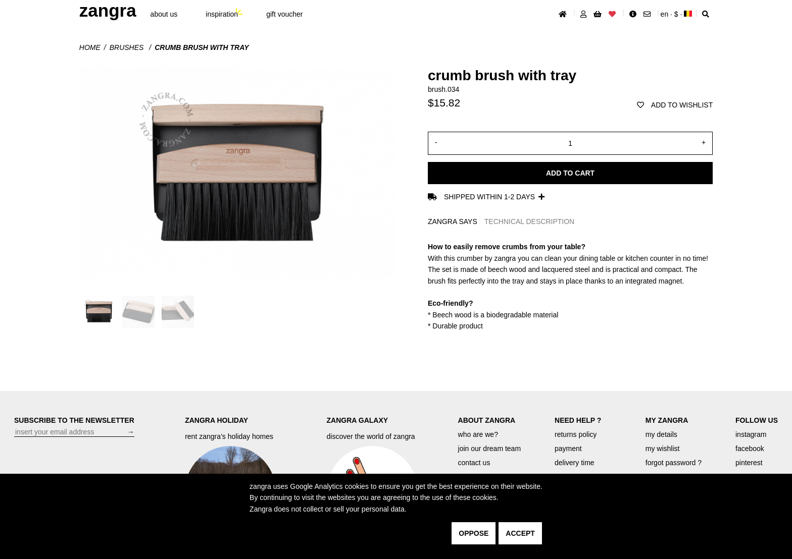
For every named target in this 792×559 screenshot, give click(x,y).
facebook (749, 448)
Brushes (128, 47)
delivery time (575, 463)
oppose (473, 533)
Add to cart (570, 173)
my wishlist (663, 448)
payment (568, 448)
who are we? (478, 434)
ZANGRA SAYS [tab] (452, 221)
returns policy (576, 434)
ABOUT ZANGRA (487, 420)
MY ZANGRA (667, 420)
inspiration (222, 14)
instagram (750, 434)
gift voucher (284, 14)
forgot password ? (674, 463)
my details (661, 434)
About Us (164, 14)
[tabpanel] (570, 286)
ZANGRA (107, 10)
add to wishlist (675, 105)
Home (90, 47)
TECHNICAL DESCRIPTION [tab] (529, 221)
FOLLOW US (756, 420)
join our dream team (489, 448)
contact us (474, 463)
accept (520, 533)
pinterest (749, 463)
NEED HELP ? (578, 420)
